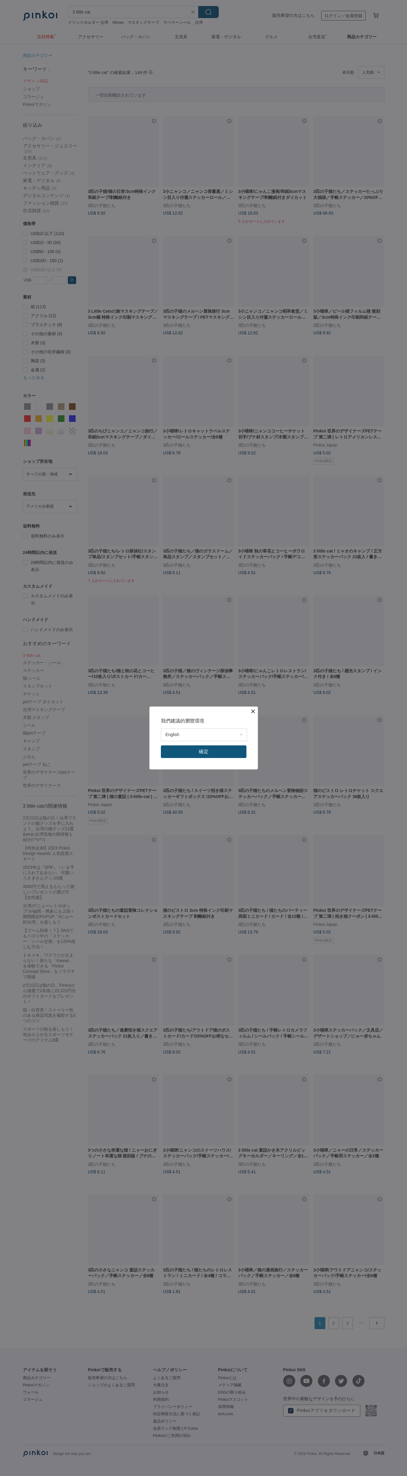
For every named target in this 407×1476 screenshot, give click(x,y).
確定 (203, 751)
